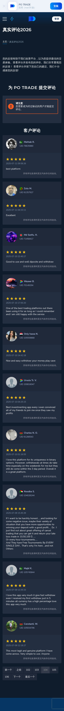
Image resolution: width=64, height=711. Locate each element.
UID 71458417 (26, 239)
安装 (56, 6)
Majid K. (28, 568)
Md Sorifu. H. (30, 235)
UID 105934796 (27, 628)
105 (54, 669)
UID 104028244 (27, 495)
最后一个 (30, 676)
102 (28, 669)
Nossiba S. (29, 491)
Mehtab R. (29, 142)
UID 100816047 (27, 384)
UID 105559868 (27, 337)
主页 (5, 41)
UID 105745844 (27, 572)
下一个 (17, 676)
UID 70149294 (26, 285)
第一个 (8, 669)
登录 (56, 18)
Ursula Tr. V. (30, 380)
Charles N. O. (31, 433)
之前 (19, 669)
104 (45, 669)
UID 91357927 (26, 192)
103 (37, 669)
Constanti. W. (31, 624)
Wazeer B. (29, 281)
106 (7, 676)
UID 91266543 (26, 436)
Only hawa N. (31, 334)
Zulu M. (28, 188)
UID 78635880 (26, 146)
